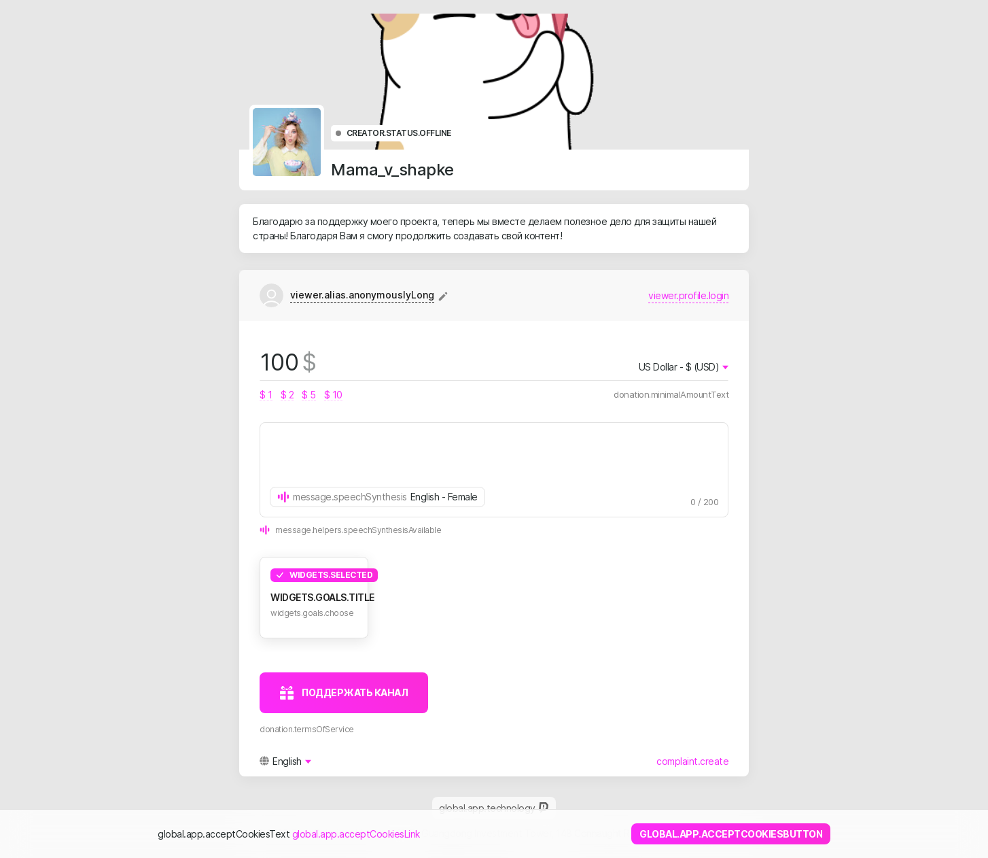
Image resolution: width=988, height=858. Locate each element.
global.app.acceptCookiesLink (356, 834)
